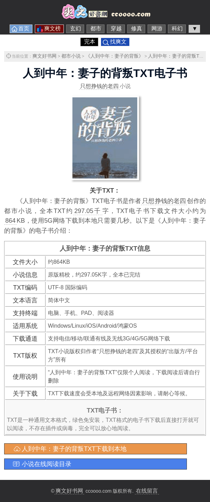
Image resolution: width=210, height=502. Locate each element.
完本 (89, 42)
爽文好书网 (44, 56)
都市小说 (71, 56)
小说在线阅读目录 (46, 464)
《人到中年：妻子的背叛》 (114, 56)
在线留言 (147, 491)
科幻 (177, 28)
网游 (156, 28)
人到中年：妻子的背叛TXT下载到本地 (74, 448)
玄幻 (75, 28)
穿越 (116, 28)
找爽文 (118, 42)
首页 (23, 28)
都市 (95, 28)
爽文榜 (52, 28)
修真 (136, 28)
